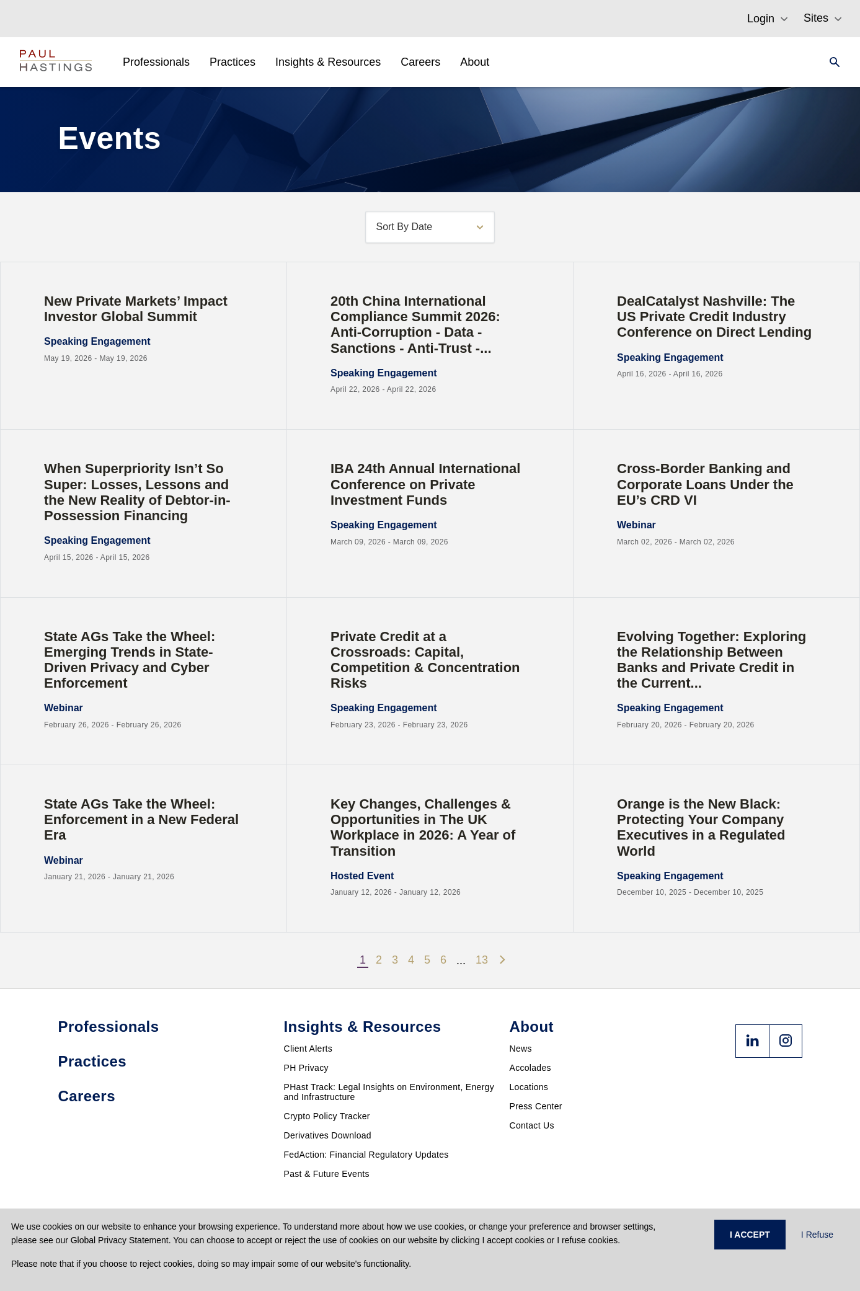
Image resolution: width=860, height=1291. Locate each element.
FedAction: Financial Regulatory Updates (366, 1155)
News (521, 1049)
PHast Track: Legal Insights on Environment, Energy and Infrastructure (389, 1092)
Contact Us (532, 1125)
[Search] (831, 62)
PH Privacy (306, 1068)
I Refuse (817, 1235)
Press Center (536, 1106)
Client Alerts (308, 1049)
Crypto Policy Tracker (327, 1116)
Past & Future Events (327, 1174)
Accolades (530, 1068)
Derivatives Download (327, 1135)
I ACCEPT (750, 1235)
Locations (529, 1087)
